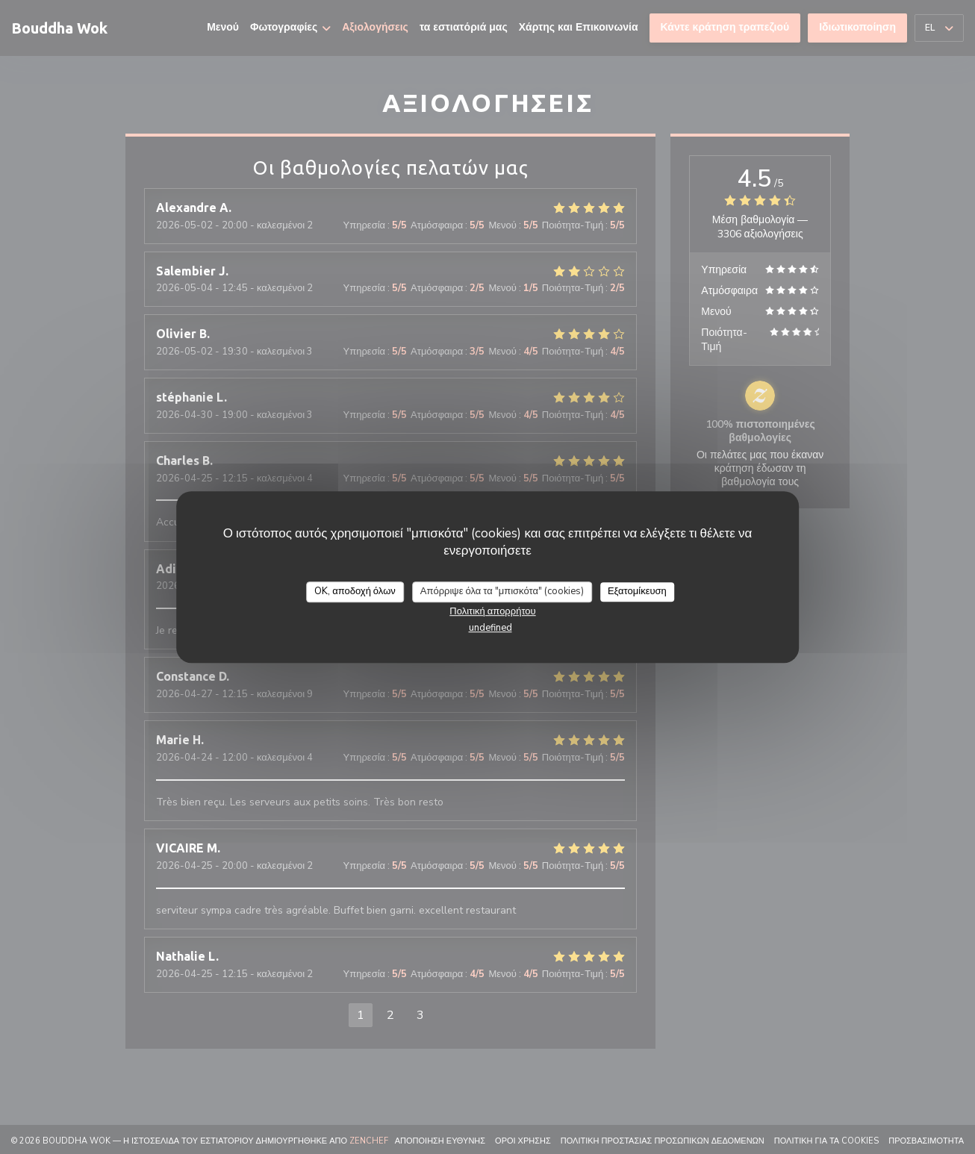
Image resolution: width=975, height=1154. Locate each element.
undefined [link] (490, 627)
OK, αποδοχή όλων (355, 591)
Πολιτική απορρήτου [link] (492, 611)
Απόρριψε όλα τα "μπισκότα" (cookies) (502, 591)
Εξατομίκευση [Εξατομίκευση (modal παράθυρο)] (637, 591)
